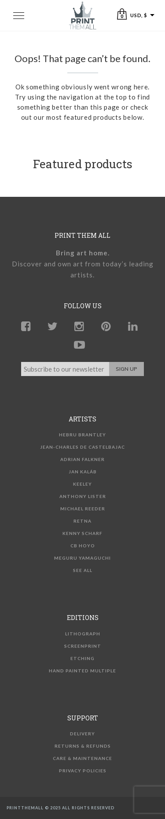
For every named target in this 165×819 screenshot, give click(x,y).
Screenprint (82, 646)
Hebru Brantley (82, 434)
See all (82, 570)
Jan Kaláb (83, 471)
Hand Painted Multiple (82, 670)
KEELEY (82, 484)
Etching (82, 658)
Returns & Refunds (83, 746)
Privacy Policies (82, 770)
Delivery (82, 733)
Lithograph (82, 633)
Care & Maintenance (82, 758)
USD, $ (138, 15)
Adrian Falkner (82, 459)
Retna (82, 521)
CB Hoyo (82, 545)
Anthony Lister (82, 496)
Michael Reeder (82, 508)
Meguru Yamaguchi (82, 558)
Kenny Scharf (82, 533)
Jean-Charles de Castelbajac (82, 447)
